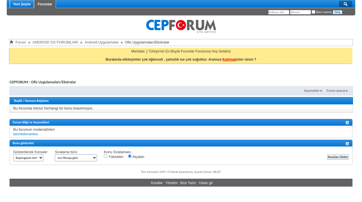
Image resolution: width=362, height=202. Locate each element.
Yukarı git (205, 183)
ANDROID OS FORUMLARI (55, 42)
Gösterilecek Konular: (30, 152)
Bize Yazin (188, 183)
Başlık (18, 101)
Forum (20, 42)
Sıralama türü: (66, 152)
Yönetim (171, 183)
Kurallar (156, 183)
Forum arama (336, 90)
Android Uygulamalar (102, 42)
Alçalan (136, 156)
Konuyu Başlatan (37, 101)
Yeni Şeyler (22, 4)
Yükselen (113, 156)
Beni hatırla (322, 12)
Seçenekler (312, 90)
